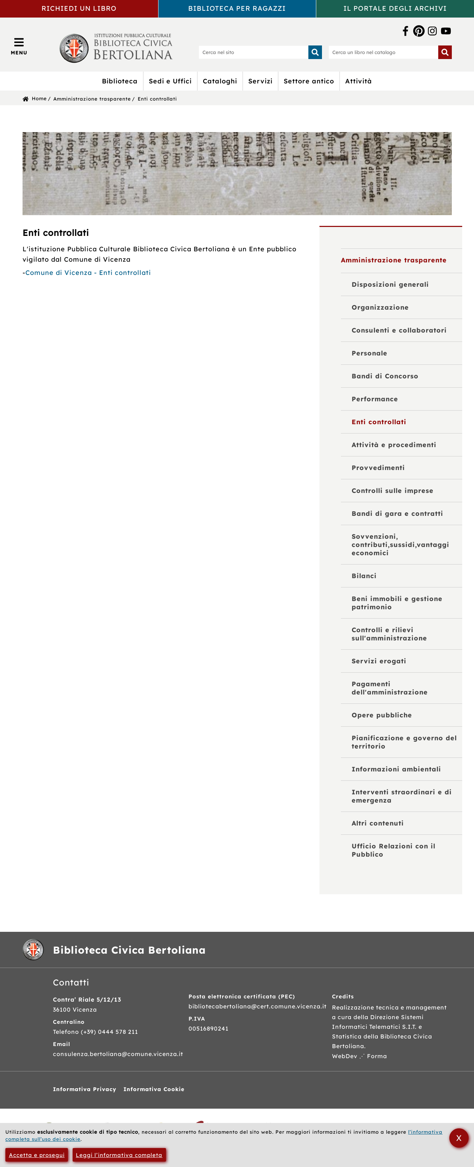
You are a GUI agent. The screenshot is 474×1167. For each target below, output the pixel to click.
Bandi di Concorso (385, 376)
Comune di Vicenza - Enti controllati (88, 272)
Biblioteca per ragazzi (237, 8)
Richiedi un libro (79, 8)
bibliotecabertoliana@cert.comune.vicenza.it (258, 1006)
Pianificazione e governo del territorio (404, 742)
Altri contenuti (378, 823)
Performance (375, 399)
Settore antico (309, 81)
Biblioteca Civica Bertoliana (129, 950)
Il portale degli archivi (395, 8)
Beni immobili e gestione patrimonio (397, 603)
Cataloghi (220, 81)
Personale (369, 353)
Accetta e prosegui (37, 1155)
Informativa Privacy (84, 1089)
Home (39, 98)
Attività (358, 81)
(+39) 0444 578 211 (109, 1031)
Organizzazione (380, 307)
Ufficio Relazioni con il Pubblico (393, 850)
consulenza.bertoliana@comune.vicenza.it (118, 1053)
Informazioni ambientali (396, 769)
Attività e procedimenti (394, 445)
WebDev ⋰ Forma (359, 1056)
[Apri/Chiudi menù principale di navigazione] (19, 46)
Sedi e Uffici (170, 81)
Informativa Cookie (154, 1089)
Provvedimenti (378, 468)
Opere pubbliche (382, 715)
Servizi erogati (379, 661)
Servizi (260, 81)
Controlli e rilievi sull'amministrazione (389, 634)
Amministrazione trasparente (92, 99)
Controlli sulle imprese (393, 490)
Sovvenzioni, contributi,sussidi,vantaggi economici (400, 544)
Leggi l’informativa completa (119, 1155)
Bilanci (364, 576)
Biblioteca (120, 81)
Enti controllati (157, 99)
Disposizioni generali (390, 284)
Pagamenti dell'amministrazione (390, 688)
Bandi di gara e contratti (397, 513)
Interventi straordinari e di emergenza (402, 796)
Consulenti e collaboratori (399, 330)
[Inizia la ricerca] (315, 52)
